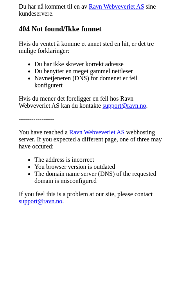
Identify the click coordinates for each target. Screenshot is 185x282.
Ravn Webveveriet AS (116, 6)
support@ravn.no (124, 105)
